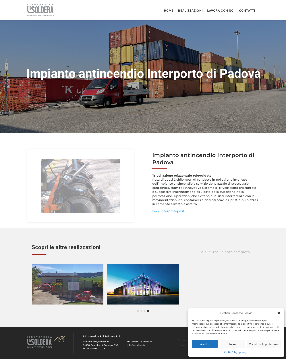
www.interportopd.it (168, 211)
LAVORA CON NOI (221, 10)
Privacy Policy (187, 340)
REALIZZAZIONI (190, 10)
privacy (243, 352)
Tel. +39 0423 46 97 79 (139, 341)
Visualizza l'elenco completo (225, 251)
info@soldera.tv (136, 345)
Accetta (204, 344)
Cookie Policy (230, 352)
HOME (169, 10)
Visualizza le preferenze (264, 344)
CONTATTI (247, 10)
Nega (232, 344)
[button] (279, 313)
